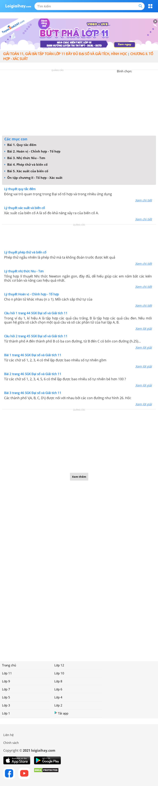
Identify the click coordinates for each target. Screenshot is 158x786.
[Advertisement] (79, 104)
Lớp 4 (58, 697)
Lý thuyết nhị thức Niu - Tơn (24, 271)
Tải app (61, 713)
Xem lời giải (143, 328)
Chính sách (11, 743)
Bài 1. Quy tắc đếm (20, 145)
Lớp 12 (59, 665)
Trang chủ (9, 665)
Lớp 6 (58, 689)
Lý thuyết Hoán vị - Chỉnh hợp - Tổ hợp (31, 294)
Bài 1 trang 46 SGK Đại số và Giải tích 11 (32, 355)
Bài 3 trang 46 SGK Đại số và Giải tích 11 (32, 393)
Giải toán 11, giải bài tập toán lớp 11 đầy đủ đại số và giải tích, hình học (65, 54)
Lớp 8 (58, 681)
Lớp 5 (6, 697)
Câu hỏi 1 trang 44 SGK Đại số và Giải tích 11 (35, 313)
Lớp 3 (6, 705)
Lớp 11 (7, 673)
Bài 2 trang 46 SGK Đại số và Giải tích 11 (32, 374)
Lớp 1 (6, 713)
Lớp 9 (6, 681)
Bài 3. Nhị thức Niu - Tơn (24, 158)
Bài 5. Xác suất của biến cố (26, 171)
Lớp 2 (58, 705)
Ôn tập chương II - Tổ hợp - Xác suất (33, 178)
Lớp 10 (59, 673)
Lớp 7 (6, 689)
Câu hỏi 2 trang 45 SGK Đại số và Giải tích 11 (35, 336)
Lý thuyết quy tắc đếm (20, 189)
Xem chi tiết (143, 200)
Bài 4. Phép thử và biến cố (26, 164)
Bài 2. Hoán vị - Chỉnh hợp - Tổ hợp (32, 151)
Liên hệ (8, 735)
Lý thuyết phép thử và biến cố (25, 252)
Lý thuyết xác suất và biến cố (24, 208)
